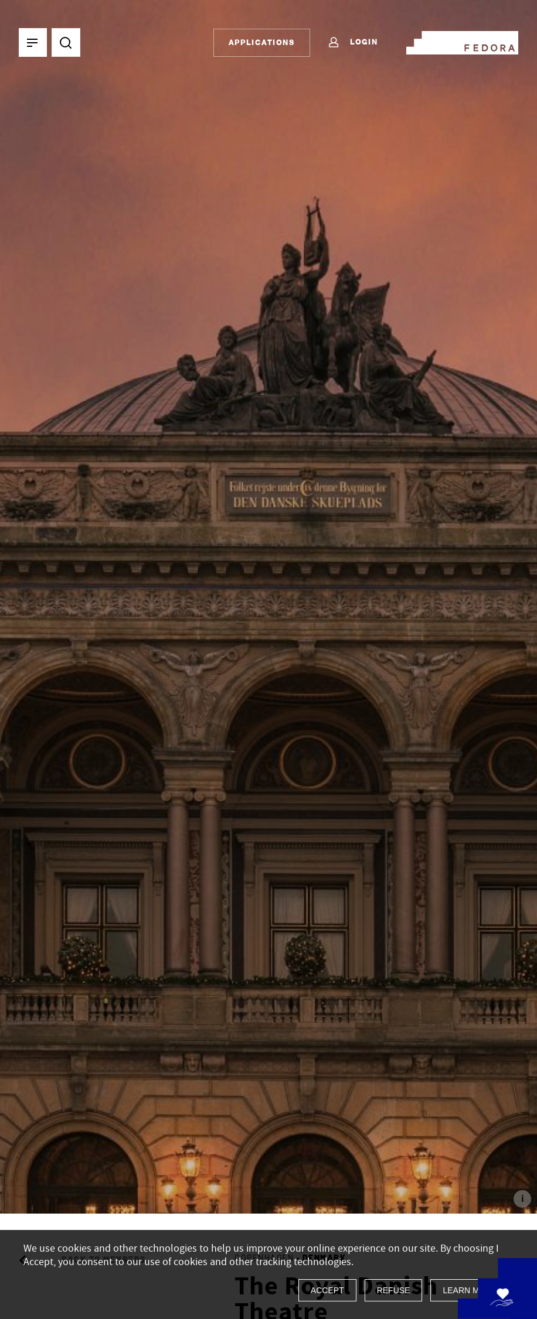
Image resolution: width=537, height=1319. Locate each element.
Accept (327, 1290)
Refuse (393, 1290)
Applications (262, 42)
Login (352, 43)
